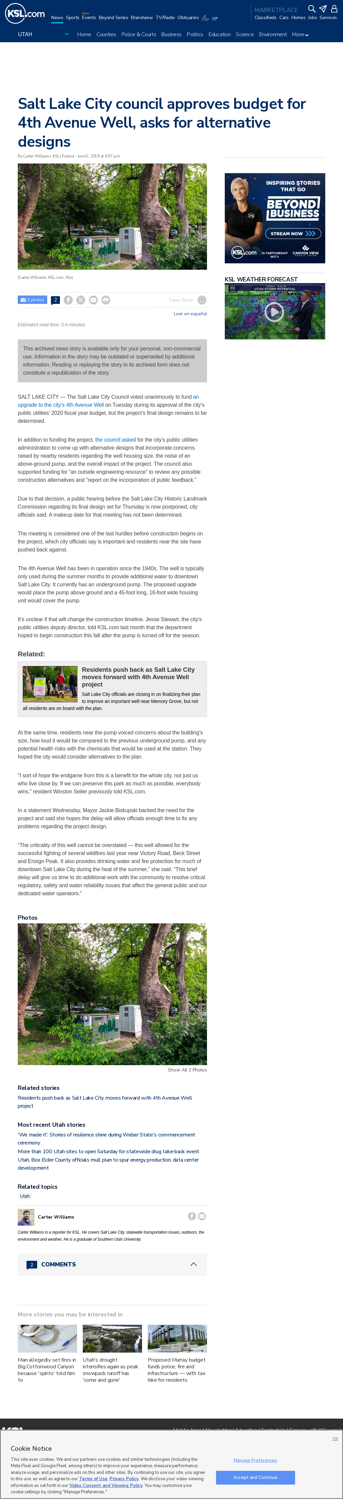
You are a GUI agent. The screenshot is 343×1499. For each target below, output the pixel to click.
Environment (273, 34)
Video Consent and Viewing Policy (106, 1486)
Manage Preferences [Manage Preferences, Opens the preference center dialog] (255, 1460)
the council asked (115, 440)
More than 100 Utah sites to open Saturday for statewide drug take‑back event (108, 1151)
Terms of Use (93, 1479)
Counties (106, 34)
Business (171, 34)
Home (84, 34)
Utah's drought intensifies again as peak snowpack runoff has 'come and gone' (110, 1370)
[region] (171, 1464)
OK (335, 1438)
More (300, 34)
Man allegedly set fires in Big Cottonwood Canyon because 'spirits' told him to (47, 1370)
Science (245, 34)
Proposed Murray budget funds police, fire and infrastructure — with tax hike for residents (177, 1370)
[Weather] (210, 21)
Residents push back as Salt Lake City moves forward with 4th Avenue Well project (138, 677)
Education (219, 34)
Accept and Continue (255, 1477)
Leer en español (190, 314)
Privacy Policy (124, 1479)
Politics (195, 34)
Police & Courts (139, 34)
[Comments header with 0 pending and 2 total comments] (112, 1264)
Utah (25, 1196)
